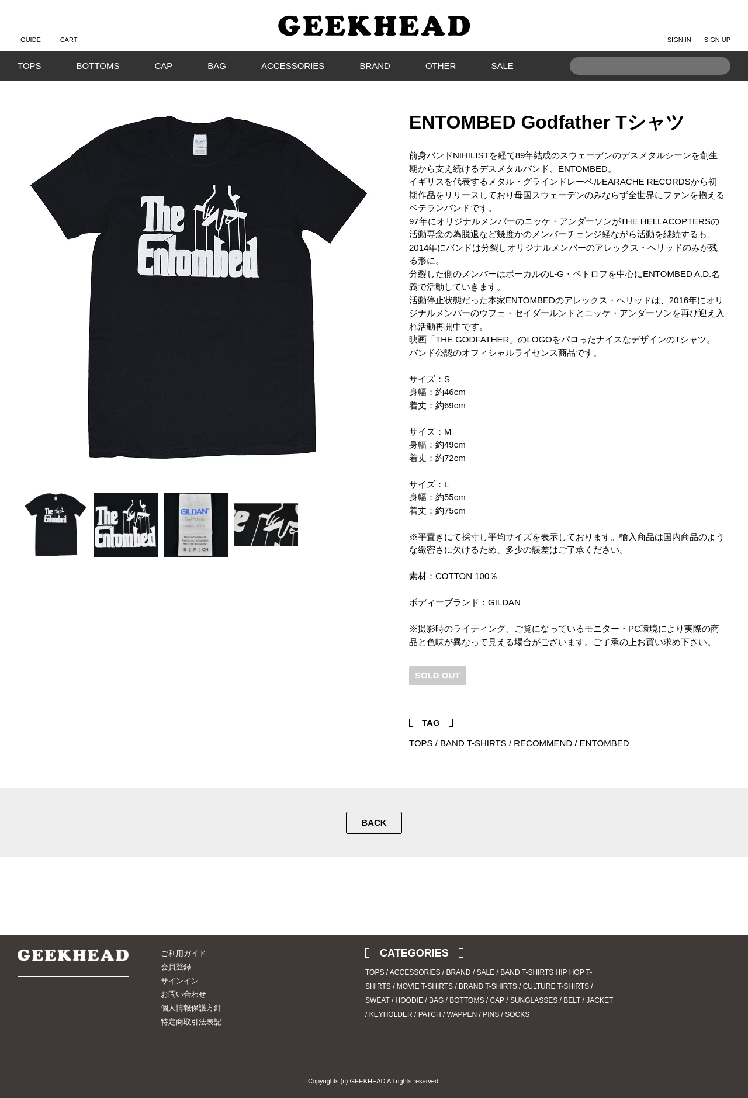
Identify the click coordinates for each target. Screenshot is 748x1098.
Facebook (716, 693)
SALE (502, 66)
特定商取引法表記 (191, 1021)
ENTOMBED (604, 743)
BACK (373, 822)
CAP (163, 66)
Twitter (698, 693)
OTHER (440, 66)
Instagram (47, 1009)
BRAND (374, 66)
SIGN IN (679, 30)
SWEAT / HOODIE (394, 1000)
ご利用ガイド (183, 953)
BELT (571, 1000)
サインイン (180, 980)
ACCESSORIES (292, 66)
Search (716, 84)
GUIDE (30, 30)
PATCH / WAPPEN (447, 1014)
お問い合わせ (183, 994)
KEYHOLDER (391, 1014)
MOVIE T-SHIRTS (425, 986)
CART (69, 30)
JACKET (599, 1000)
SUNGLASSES (533, 1000)
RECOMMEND (543, 743)
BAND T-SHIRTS (473, 743)
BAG (216, 66)
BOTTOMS (98, 66)
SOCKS (517, 1014)
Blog (67, 1009)
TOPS (29, 66)
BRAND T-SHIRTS (488, 986)
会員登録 (176, 966)
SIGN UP (717, 30)
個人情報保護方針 (191, 1007)
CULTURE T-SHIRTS (556, 986)
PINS (491, 1014)
